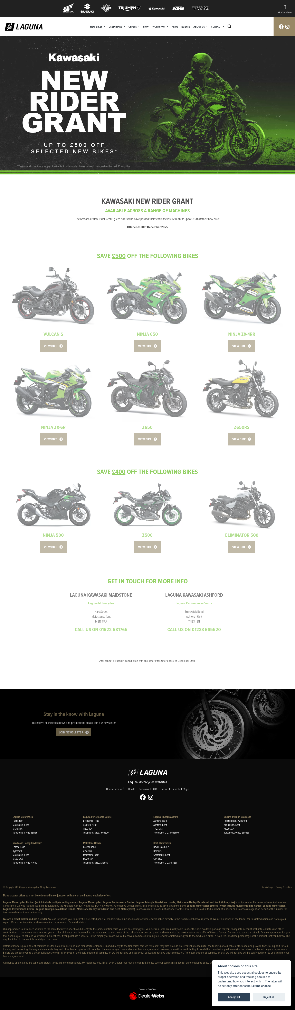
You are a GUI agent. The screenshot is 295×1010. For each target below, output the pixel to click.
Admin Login (268, 887)
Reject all (268, 997)
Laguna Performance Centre (97, 817)
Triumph (175, 789)
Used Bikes (116, 27)
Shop (146, 27)
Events (185, 27)
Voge (186, 789)
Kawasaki (144, 789)
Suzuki (164, 789)
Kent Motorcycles (162, 843)
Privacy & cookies (284, 887)
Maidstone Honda (92, 843)
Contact (216, 27)
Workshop (159, 27)
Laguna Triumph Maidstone (237, 817)
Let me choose (261, 986)
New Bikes (96, 27)
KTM (155, 789)
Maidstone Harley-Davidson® (27, 843)
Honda (131, 789)
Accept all (234, 997)
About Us (199, 27)
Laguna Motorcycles (23, 817)
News (175, 27)
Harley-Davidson (115, 789)
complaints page (173, 962)
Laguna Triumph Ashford (165, 817)
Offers (133, 27)
